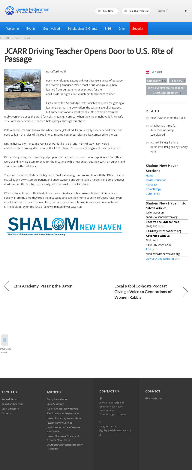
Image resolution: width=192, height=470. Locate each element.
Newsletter (155, 398)
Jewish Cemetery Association (64, 418)
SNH (8, 37)
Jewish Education (156, 180)
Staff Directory (10, 408)
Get (53, 28)
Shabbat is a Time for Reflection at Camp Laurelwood (163, 130)
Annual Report (10, 399)
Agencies (54, 392)
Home (149, 175)
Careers (6, 413)
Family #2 (178, 80)
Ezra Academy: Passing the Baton (38, 286)
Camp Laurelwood (57, 399)
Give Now (107, 11)
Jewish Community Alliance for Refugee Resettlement (166, 90)
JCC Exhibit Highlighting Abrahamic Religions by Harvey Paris (169, 147)
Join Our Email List (136, 11)
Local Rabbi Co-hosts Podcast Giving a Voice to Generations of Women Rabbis (151, 292)
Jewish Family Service (59, 422)
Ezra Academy (55, 404)
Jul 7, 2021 (154, 72)
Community (156, 80)
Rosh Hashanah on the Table (168, 117)
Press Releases (22, 37)
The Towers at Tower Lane (63, 413)
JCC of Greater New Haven (62, 408)
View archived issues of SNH (163, 258)
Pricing (150, 249)
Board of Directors (12, 404)
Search (163, 10)
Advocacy (152, 184)
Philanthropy (153, 189)
